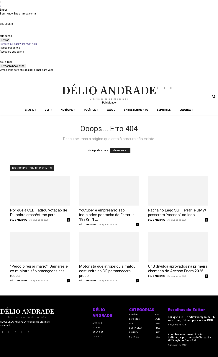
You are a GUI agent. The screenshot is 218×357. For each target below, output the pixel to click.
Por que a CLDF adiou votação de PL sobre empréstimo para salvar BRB (191, 318)
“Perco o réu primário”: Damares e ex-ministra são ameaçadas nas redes (39, 271)
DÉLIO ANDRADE (18, 219)
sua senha (6, 35)
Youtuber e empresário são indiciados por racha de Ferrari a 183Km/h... (107, 215)
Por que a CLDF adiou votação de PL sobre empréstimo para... (38, 212)
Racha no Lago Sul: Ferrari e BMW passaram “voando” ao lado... (177, 212)
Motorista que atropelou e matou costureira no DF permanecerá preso (107, 271)
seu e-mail (6, 61)
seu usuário (7, 23)
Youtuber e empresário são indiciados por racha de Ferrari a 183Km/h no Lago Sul (189, 337)
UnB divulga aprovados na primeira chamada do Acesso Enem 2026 (177, 268)
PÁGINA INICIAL (120, 150)
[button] (213, 96)
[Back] (0, 5)
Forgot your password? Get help (18, 43)
